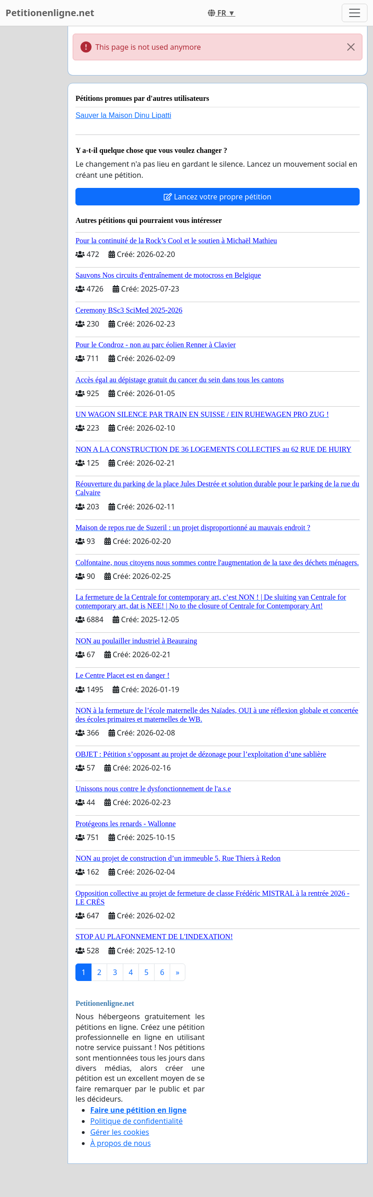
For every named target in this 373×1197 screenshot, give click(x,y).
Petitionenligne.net (50, 12)
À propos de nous (120, 1143)
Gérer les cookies (119, 1132)
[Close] (351, 47)
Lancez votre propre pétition (217, 197)
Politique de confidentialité (136, 1121)
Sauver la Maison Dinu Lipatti (123, 115)
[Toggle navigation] (354, 13)
